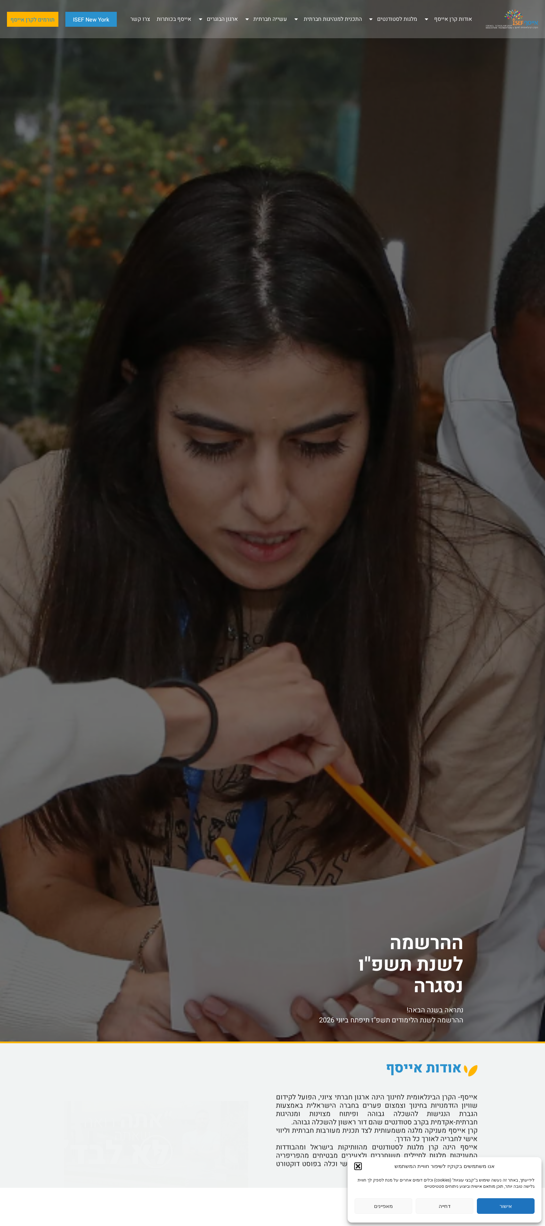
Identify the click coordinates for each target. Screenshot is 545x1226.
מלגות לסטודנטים (392, 19)
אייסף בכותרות (174, 19)
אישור (505, 1206)
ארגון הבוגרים (218, 19)
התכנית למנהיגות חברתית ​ (327, 19)
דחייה (444, 1206)
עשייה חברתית (265, 19)
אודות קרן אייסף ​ (448, 19)
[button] (358, 1166)
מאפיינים (383, 1206)
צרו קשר (140, 19)
